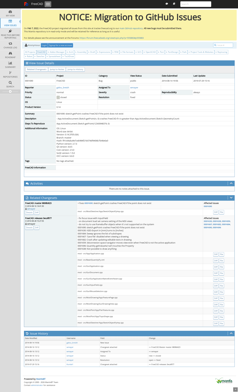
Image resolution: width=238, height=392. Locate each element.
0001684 (226, 224)
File (221, 212)
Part (161, 52)
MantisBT (40, 378)
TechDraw (68, 56)
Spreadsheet (53, 56)
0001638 (217, 221)
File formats (126, 52)
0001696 (217, 227)
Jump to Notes (57, 69)
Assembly (80, 52)
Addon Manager (56, 52)
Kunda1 (70, 364)
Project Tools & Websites (201, 52)
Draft (91, 52)
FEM (115, 52)
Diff (36, 212)
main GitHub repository (131, 28)
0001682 (217, 224)
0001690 (88, 203)
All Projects (30, 52)
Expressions (103, 52)
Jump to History (75, 69)
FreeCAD (33, 4)
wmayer (134, 87)
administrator (37, 385)
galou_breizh (63, 87)
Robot (28, 56)
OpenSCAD (150, 52)
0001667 (208, 224)
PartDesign (172, 52)
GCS (138, 52)
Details (29, 212)
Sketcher (39, 56)
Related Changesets (36, 69)
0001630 (208, 221)
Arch (70, 52)
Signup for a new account (60, 45)
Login (44, 45)
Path (183, 52)
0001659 (226, 221)
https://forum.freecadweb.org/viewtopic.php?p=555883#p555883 (112, 37)
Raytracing (221, 52)
